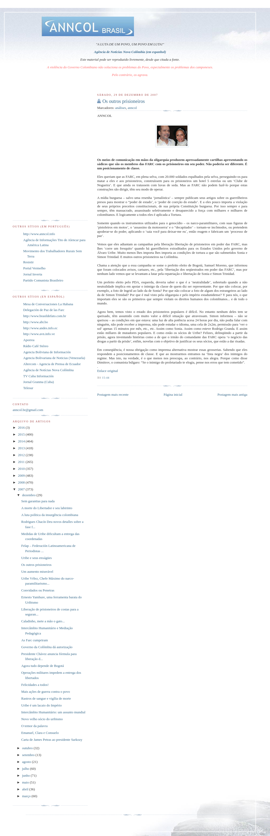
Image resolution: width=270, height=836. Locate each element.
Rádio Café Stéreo (35, 346)
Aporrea (29, 340)
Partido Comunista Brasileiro (43, 280)
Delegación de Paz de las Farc (43, 310)
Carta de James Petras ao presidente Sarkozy (51, 740)
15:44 (105, 377)
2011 (22, 462)
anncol (132, 108)
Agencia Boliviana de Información (47, 352)
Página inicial (173, 394)
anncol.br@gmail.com (28, 410)
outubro (28, 748)
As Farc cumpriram (34, 640)
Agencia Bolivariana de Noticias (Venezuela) (54, 358)
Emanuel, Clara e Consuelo (40, 733)
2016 (22, 427)
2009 (22, 475)
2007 (22, 489)
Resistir (28, 262)
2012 (22, 455)
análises (120, 108)
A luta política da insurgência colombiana (49, 515)
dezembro (29, 495)
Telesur (28, 388)
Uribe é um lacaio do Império (41, 705)
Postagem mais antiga (232, 394)
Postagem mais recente (112, 394)
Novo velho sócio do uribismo (41, 719)
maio (26, 782)
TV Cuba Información (38, 376)
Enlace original (107, 371)
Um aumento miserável (37, 572)
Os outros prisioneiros (123, 101)
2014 (22, 441)
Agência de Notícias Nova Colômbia (48, 370)
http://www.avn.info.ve (39, 334)
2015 (22, 434)
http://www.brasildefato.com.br (44, 316)
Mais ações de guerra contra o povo (45, 692)
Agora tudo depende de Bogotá (42, 666)
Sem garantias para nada (38, 501)
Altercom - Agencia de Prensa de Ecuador (52, 364)
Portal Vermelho (34, 268)
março (27, 796)
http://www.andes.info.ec (40, 328)
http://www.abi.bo (35, 322)
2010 (22, 469)
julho (26, 769)
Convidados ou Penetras (37, 590)
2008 (22, 482)
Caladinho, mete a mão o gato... (43, 621)
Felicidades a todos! (35, 685)
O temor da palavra (34, 726)
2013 (22, 448)
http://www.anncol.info (39, 234)
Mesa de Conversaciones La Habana (48, 304)
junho (26, 775)
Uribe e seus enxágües (36, 558)
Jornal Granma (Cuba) (38, 382)
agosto (27, 762)
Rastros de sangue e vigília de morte (46, 698)
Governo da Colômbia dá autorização (46, 647)
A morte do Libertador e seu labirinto (46, 508)
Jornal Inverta (32, 274)
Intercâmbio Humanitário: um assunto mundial (53, 712)
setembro (29, 755)
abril (25, 789)
